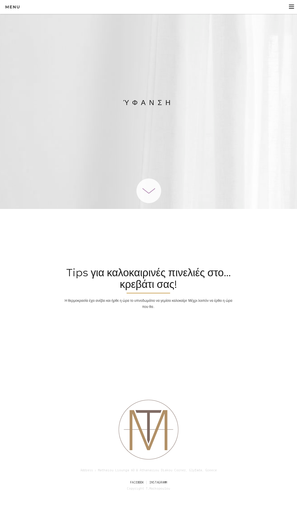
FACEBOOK (137, 482)
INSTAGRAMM (158, 482)
